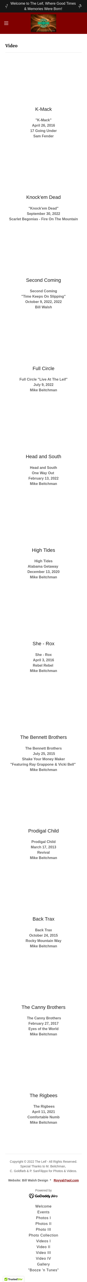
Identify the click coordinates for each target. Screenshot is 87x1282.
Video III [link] (43, 1253)
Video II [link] (43, 1247)
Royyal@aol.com (66, 1180)
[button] (8, 23)
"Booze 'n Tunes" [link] (43, 1270)
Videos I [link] (43, 1241)
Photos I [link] (43, 1218)
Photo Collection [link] (43, 1235)
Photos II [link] (43, 1224)
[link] (43, 23)
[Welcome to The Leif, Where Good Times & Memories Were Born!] (43, 6)
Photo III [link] (43, 1229)
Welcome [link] (43, 1206)
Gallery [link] (43, 1264)
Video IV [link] (43, 1258)
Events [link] (43, 1212)
